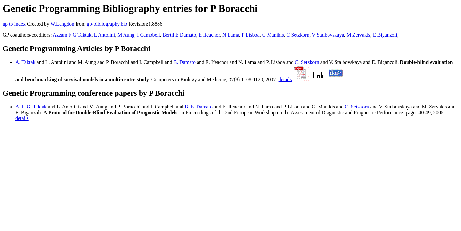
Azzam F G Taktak (72, 35)
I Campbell (148, 35)
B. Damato (185, 62)
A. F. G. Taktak (31, 106)
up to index (14, 24)
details (285, 79)
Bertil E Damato (179, 35)
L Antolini (104, 35)
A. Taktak (25, 62)
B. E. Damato (199, 106)
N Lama (230, 35)
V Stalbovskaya (328, 35)
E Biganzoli (385, 35)
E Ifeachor (209, 35)
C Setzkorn (298, 35)
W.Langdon (62, 24)
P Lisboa (251, 35)
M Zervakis (358, 35)
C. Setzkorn (307, 62)
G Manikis (273, 35)
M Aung (125, 35)
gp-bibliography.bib (107, 24)
